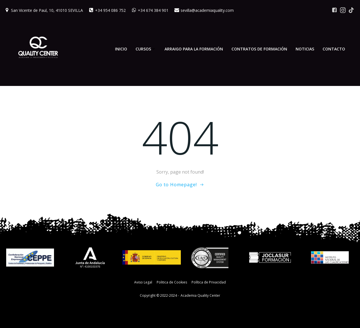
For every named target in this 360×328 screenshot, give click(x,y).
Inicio (121, 49)
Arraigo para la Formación (194, 49)
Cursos (146, 49)
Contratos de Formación (259, 49)
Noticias (305, 49)
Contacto (334, 49)
